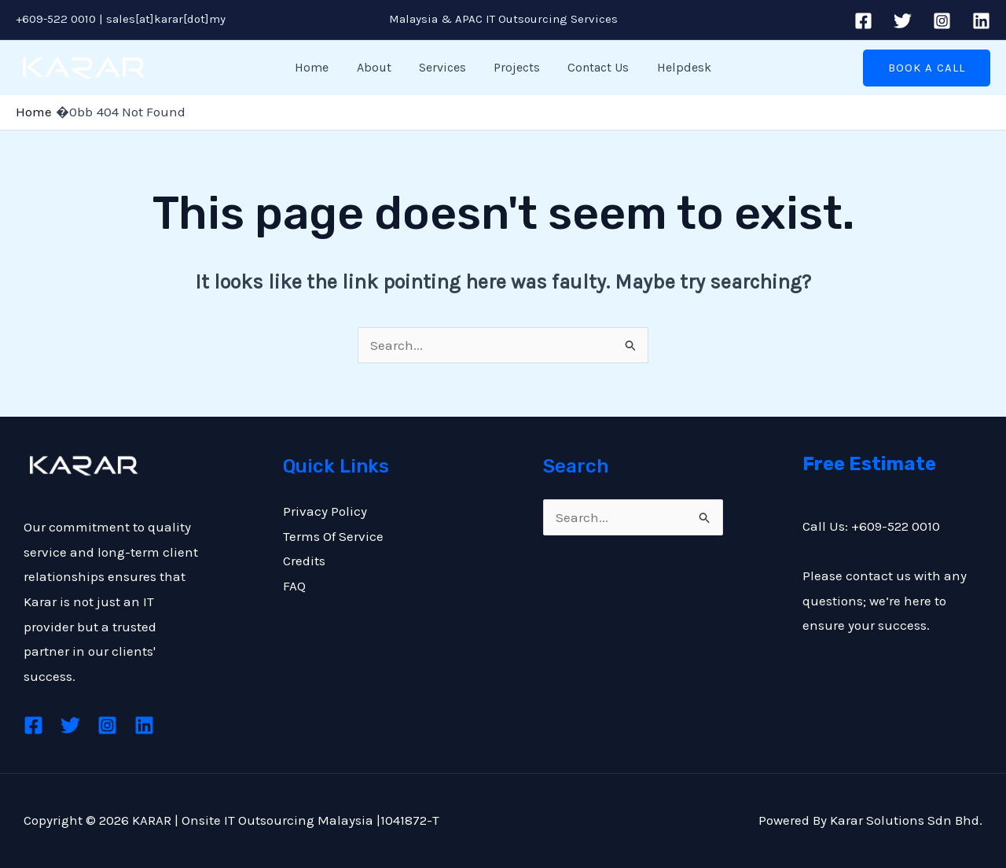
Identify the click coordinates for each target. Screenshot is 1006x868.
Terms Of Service (333, 536)
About (378, 67)
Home (319, 67)
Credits (304, 560)
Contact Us (595, 67)
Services (444, 67)
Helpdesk (678, 67)
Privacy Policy (325, 511)
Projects (516, 67)
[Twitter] (903, 21)
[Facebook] (863, 21)
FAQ (294, 586)
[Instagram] (942, 21)
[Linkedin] (981, 21)
